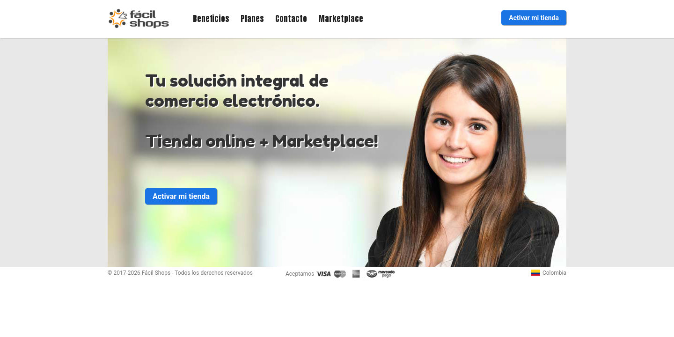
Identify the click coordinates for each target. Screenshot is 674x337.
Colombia (548, 273)
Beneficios (211, 19)
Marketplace (340, 19)
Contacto (291, 19)
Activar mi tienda (534, 18)
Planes (252, 19)
